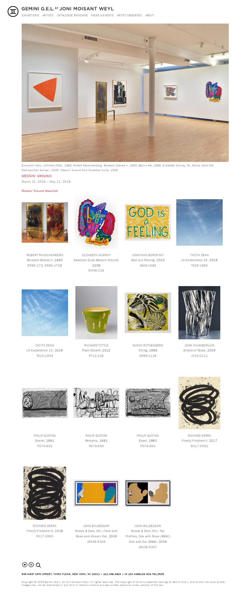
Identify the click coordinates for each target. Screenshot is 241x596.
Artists (48, 15)
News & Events (102, 15)
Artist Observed (129, 15)
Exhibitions (30, 15)
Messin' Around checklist (40, 191)
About (149, 15)
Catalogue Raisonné (72, 15)
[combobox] (43, 565)
